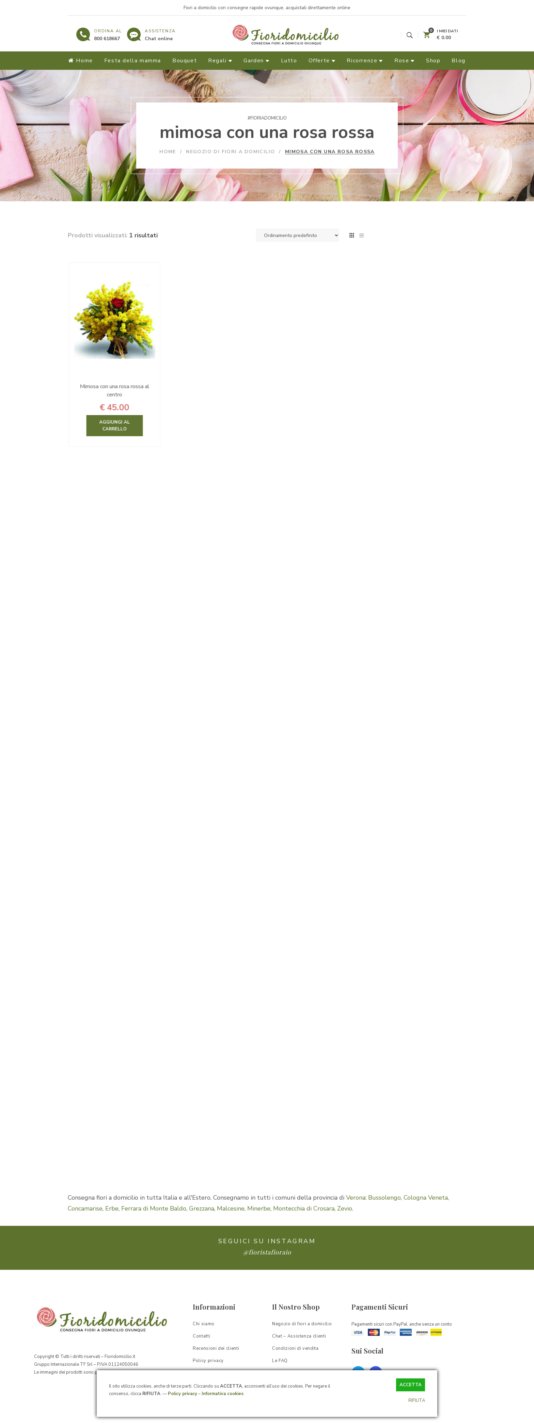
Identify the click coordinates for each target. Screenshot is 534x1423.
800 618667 (107, 38)
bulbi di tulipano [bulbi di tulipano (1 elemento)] (432, 785)
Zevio (344, 1228)
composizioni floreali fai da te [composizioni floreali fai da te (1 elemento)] (408, 823)
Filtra (391, 377)
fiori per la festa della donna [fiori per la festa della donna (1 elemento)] (408, 873)
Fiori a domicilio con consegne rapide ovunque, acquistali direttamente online (267, 7)
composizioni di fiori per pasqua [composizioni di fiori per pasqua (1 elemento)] (411, 810)
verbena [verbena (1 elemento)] (441, 1138)
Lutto (392, 485)
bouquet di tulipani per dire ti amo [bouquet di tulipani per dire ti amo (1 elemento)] (413, 773)
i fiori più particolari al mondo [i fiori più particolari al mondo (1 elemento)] (408, 962)
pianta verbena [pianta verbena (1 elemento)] (439, 1050)
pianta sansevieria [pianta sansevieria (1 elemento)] (396, 1050)
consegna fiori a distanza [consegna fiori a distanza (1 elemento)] (404, 836)
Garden (397, 510)
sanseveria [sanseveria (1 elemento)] (419, 1125)
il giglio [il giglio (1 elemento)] (427, 987)
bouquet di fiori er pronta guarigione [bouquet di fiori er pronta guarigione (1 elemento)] (416, 747)
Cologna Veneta (426, 1217)
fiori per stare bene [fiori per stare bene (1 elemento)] (397, 924)
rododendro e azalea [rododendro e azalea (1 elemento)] (399, 1113)
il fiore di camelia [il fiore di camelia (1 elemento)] (395, 987)
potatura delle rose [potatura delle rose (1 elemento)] (398, 1075)
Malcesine (231, 1228)
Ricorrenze (406, 497)
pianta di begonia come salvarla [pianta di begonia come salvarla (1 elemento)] (411, 1012)
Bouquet (397, 461)
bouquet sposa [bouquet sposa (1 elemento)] (393, 785)
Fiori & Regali (408, 436)
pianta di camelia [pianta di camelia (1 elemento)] (432, 1025)
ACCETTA (410, 1385)
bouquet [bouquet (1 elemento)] (420, 735)
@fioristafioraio (267, 1271)
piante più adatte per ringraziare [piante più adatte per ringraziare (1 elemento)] (412, 1062)
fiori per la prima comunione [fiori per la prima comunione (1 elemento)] (407, 899)
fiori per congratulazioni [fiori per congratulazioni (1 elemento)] (402, 861)
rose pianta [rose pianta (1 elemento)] (389, 1125)
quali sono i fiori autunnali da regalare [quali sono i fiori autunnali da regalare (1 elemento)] (418, 1088)
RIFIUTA (416, 1400)
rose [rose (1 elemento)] (433, 1113)
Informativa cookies (223, 1394)
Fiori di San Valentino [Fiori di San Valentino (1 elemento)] (431, 848)
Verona (355, 1217)
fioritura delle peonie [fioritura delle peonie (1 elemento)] (399, 936)
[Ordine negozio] (297, 235)
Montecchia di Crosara (303, 1228)
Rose (392, 448)
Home (390, 424)
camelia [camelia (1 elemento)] (385, 798)
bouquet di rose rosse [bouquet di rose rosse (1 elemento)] (400, 760)
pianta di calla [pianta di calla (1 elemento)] (392, 1025)
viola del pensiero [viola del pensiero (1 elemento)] (396, 1151)
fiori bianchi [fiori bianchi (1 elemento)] (389, 848)
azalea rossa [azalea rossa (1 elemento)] (391, 735)
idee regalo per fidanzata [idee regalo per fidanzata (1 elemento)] (404, 949)
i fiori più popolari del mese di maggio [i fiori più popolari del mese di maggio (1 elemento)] (417, 974)
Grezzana (201, 1228)
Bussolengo (384, 1217)
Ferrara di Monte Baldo (153, 1228)
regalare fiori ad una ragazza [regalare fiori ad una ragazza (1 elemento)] (408, 1100)
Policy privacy (182, 1394)
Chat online (159, 38)
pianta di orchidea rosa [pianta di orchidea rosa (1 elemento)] (401, 1037)
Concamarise (85, 1228)
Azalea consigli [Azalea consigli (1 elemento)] (414, 722)
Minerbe (258, 1228)
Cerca (457, 319)
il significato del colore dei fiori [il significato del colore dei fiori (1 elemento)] (410, 999)
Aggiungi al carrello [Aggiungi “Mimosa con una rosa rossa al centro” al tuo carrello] (139, 425)
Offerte (398, 473)
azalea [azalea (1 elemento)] (384, 722)
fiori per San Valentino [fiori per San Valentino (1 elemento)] (401, 911)
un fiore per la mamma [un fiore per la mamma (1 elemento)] (401, 1138)
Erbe (112, 1228)
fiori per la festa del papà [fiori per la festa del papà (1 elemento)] (404, 886)
